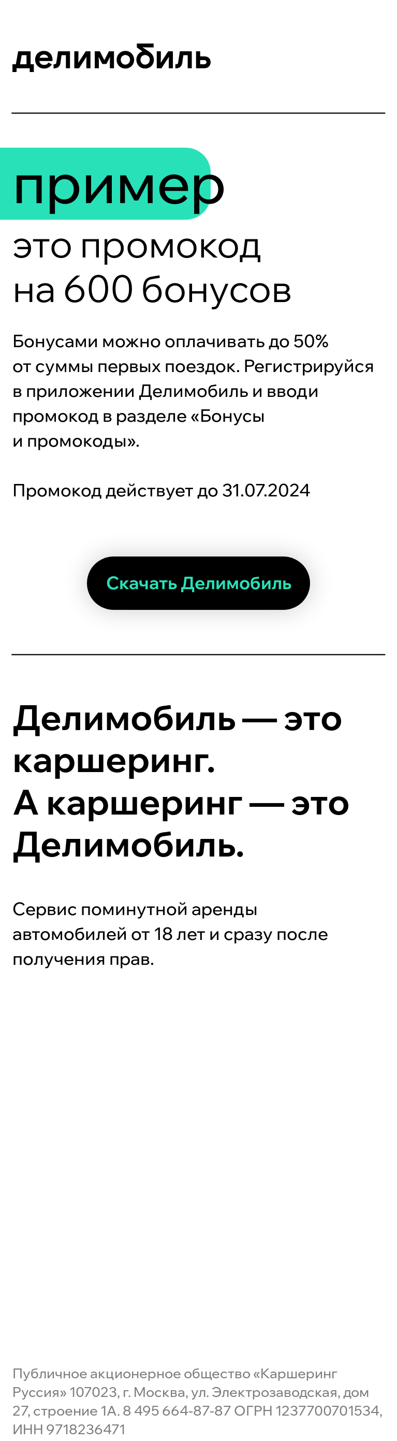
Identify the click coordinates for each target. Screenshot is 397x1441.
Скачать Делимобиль (198, 583)
